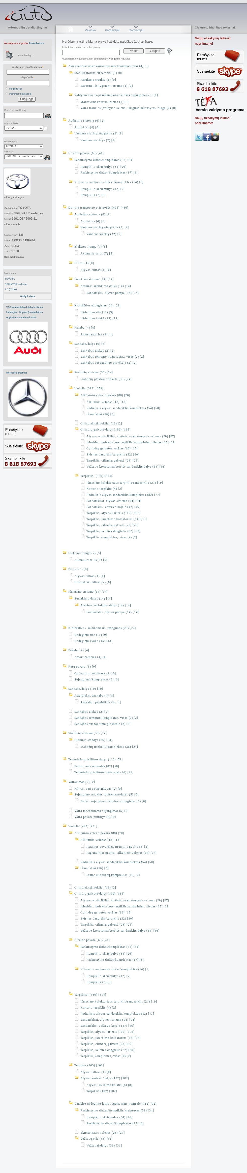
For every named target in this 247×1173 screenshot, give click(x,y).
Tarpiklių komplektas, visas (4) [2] (111, 537)
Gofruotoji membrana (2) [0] (95, 673)
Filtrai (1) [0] (84, 263)
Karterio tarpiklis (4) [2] (104, 489)
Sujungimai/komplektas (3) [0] (96, 679)
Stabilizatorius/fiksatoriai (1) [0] (98, 73)
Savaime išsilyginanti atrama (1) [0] (106, 86)
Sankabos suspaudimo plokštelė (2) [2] (108, 362)
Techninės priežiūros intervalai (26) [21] (104, 772)
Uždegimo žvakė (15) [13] (99, 318)
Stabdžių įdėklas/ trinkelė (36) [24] (106, 379)
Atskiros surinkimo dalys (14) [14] (105, 286)
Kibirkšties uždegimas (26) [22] (97, 305)
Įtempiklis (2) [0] (93, 195)
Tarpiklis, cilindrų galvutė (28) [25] (112, 460)
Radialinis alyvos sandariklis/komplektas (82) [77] (123, 495)
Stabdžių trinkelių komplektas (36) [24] (109, 747)
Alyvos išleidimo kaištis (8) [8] (109, 1085)
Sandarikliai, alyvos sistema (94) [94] (113, 501)
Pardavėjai (112, 30)
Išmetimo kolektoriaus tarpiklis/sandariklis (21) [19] (124, 482)
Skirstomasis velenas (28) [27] (102, 1132)
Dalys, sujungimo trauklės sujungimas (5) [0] (113, 801)
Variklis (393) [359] (88, 388)
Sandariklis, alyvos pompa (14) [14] (112, 293)
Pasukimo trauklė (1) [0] (98, 79)
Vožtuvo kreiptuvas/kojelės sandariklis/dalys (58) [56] (126, 466)
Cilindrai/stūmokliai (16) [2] (101, 423)
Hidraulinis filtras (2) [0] (92, 582)
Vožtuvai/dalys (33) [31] (104, 1145)
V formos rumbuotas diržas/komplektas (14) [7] (108, 182)
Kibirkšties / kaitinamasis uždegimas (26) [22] (102, 628)
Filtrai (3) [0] (78, 569)
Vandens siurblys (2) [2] (98, 140)
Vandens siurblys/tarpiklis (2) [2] (98, 133)
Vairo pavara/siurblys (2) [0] (95, 817)
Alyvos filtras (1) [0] (95, 270)
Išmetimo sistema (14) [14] (94, 279)
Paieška (90, 30)
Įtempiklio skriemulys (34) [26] (103, 166)
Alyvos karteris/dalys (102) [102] (104, 1078)
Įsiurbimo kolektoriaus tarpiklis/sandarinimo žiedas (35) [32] (131, 442)
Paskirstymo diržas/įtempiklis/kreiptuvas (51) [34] (117, 1110)
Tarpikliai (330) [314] (96, 476)
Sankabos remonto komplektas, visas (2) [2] (112, 356)
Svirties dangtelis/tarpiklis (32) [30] (112, 454)
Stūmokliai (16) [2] (100, 414)
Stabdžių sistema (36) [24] (93, 372)
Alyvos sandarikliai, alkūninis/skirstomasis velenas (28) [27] (130, 436)
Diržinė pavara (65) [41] (86, 153)
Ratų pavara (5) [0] (82, 666)
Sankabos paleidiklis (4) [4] (100, 702)
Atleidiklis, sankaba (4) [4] (94, 695)
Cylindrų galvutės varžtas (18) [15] (112, 448)
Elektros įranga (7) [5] (90, 246)
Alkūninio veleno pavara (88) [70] (105, 395)
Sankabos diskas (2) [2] (97, 350)
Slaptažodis (27, 77)
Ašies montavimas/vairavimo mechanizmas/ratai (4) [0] (108, 66)
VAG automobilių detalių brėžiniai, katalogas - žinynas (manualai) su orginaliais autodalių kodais (24, 312)
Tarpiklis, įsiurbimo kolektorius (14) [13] (116, 519)
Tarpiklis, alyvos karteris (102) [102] (113, 513)
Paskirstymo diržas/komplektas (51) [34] (104, 160)
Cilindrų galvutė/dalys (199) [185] (105, 429)
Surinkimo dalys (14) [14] (93, 598)
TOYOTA (10, 278)
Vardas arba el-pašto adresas (27, 67)
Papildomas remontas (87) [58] (96, 766)
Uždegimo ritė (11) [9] (96, 312)
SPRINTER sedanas (16, 284)
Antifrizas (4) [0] (87, 127)
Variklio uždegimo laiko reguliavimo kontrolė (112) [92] (115, 1103)
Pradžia (70, 30)
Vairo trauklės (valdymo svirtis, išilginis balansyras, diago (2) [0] (128, 108)
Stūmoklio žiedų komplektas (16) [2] (113, 875)
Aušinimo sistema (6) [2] (86, 120)
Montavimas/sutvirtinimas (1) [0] (104, 102)
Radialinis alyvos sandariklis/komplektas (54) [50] (123, 408)
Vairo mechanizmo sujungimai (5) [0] (101, 811)
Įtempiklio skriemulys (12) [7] (102, 189)
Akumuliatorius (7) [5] (96, 253)
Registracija (15, 88)
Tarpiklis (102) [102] (101, 1091)
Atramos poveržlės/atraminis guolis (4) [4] (117, 846)
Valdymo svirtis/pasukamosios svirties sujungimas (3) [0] (116, 95)
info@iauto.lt (36, 43)
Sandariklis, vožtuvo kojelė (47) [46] (113, 507)
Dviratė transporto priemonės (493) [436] (98, 207)
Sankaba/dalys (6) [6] (90, 344)
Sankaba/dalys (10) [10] (85, 689)
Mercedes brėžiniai (16, 372)
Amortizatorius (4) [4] (96, 334)
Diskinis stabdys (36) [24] (93, 740)
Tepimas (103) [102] (89, 1065)
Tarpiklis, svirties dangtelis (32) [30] (113, 531)
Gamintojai (136, 30)
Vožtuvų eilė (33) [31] (96, 1138)
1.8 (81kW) (11, 289)
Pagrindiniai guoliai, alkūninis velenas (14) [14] (121, 852)
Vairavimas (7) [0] (81, 782)
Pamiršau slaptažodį (20, 93)
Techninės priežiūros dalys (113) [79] (95, 759)
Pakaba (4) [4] (84, 327)
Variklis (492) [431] (82, 826)
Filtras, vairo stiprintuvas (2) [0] (98, 788)
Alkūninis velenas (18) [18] (106, 402)
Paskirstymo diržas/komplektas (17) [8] (109, 172)
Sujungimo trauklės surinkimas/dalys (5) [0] (106, 794)
